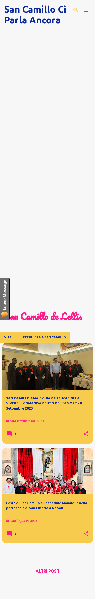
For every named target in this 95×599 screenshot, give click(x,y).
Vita (8, 337)
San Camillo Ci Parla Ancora (35, 14)
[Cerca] (76, 10)
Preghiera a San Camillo (44, 337)
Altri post (48, 571)
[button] (86, 434)
